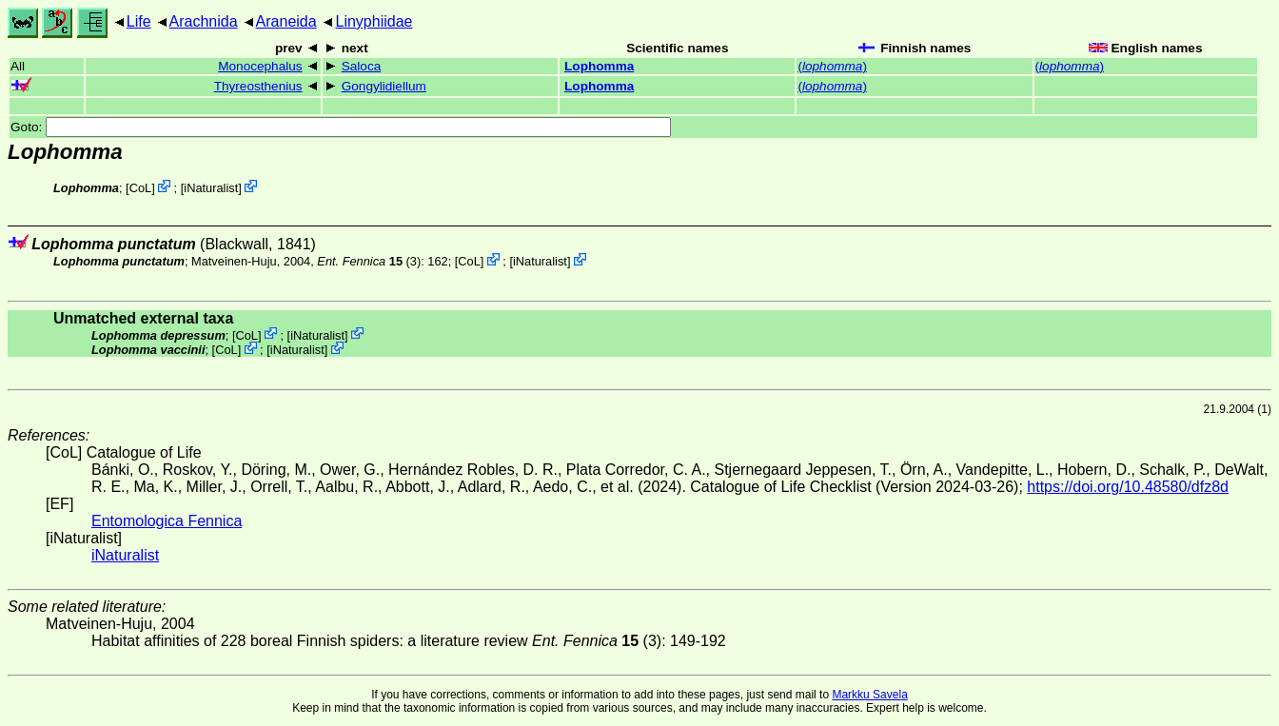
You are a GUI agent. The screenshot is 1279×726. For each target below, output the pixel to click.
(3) (369, 261)
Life (139, 21)
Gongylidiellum (384, 86)
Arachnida (203, 21)
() (832, 66)
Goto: (340, 127)
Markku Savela (869, 694)
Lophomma (599, 66)
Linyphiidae (373, 21)
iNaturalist (211, 188)
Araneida (286, 21)
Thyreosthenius (258, 86)
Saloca (362, 66)
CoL (140, 188)
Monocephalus (260, 66)
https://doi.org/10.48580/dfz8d (1128, 487)
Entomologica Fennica (166, 521)
